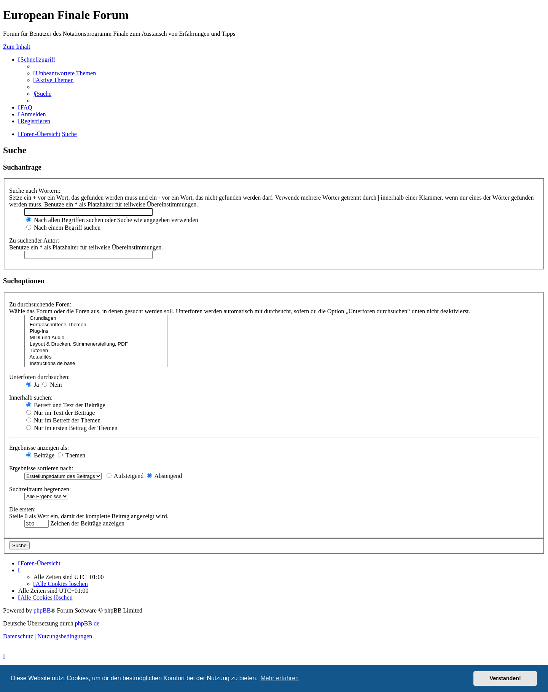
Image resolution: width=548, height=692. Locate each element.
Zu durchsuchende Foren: (40, 304)
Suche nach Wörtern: (35, 190)
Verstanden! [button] (505, 678)
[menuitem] (64, 73)
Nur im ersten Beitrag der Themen (72, 428)
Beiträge (40, 455)
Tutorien (96, 351)
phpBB (42, 610)
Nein (52, 384)
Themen (71, 455)
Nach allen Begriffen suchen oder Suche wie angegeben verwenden (112, 220)
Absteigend (164, 476)
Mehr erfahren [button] (279, 678)
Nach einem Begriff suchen (63, 227)
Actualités (96, 357)
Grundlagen (96, 318)
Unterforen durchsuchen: (39, 377)
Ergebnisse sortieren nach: (41, 468)
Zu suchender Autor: (34, 240)
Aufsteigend (125, 476)
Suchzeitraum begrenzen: (40, 489)
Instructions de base (96, 363)
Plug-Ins (96, 331)
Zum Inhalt (16, 46)
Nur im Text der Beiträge (60, 412)
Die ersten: (22, 509)
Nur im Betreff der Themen (63, 420)
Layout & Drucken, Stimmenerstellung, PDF (96, 344)
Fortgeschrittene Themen (96, 325)
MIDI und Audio (96, 338)
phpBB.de (87, 623)
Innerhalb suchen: (31, 397)
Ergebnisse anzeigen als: (39, 447)
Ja (32, 384)
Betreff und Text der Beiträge (65, 405)
